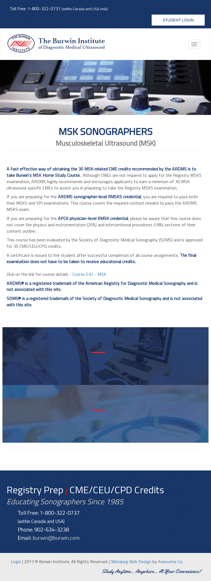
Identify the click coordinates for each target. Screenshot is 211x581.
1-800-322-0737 (43, 8)
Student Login (178, 20)
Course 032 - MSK (89, 274)
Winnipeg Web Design (131, 561)
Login (16, 561)
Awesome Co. (170, 561)
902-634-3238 (51, 529)
